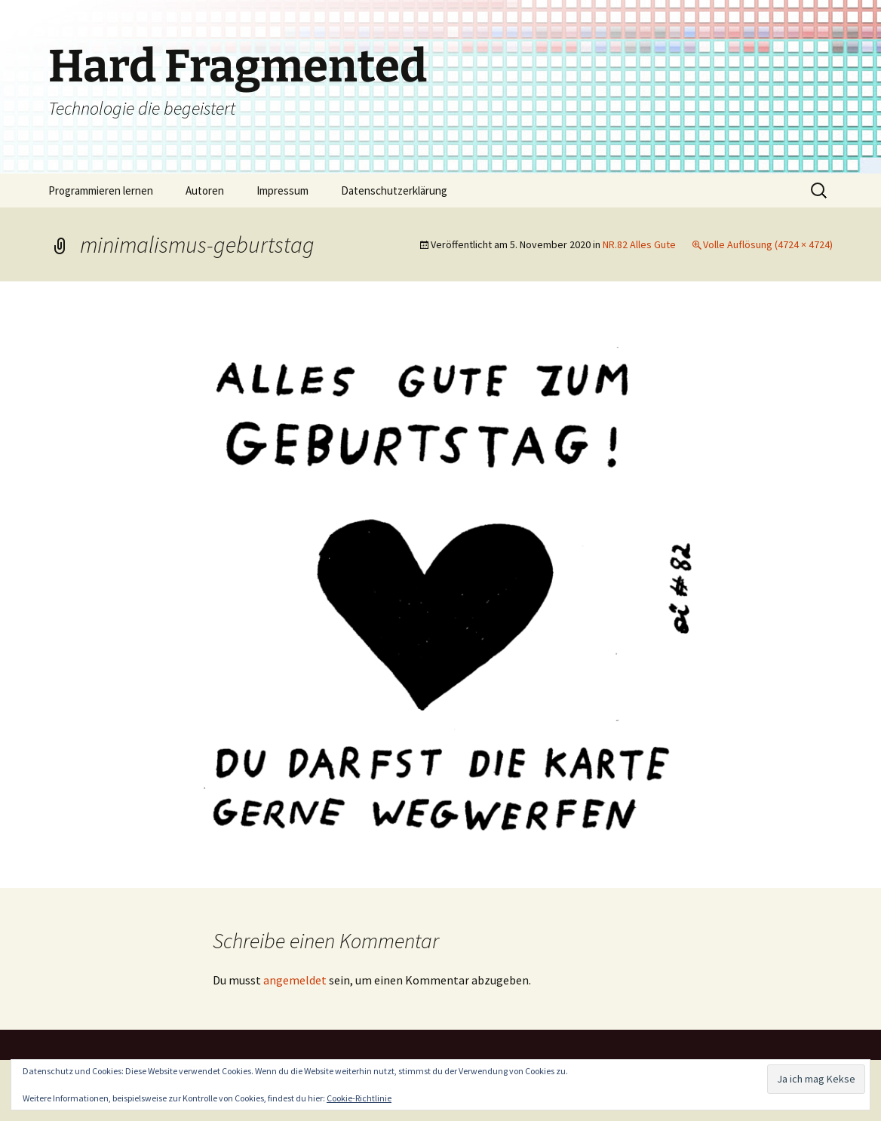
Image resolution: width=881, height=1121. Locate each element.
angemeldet (295, 979)
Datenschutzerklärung (394, 190)
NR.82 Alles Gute (639, 244)
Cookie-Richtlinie (359, 1098)
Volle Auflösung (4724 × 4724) (768, 244)
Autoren (205, 190)
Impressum (282, 190)
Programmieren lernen (100, 190)
